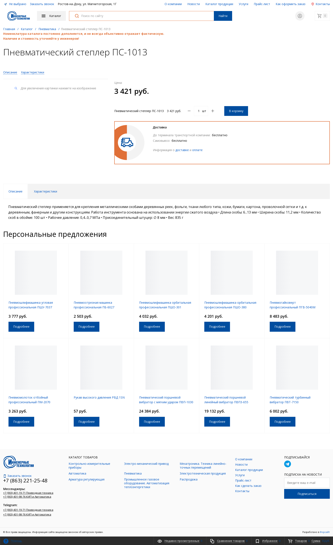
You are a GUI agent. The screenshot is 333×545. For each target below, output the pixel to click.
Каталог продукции (219, 4)
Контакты (320, 4)
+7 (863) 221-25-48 (25, 480)
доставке (182, 150)
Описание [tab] (15, 191)
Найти (223, 16)
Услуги (243, 4)
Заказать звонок (42, 4)
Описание (10, 72)
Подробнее (21, 326)
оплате (197, 150)
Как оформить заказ (290, 4)
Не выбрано (15, 4)
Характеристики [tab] (45, 191)
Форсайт (325, 532)
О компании (173, 4)
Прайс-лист (262, 4)
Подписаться (307, 494)
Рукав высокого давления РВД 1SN (99, 397)
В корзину (236, 111)
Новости (193, 4)
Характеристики (32, 72)
